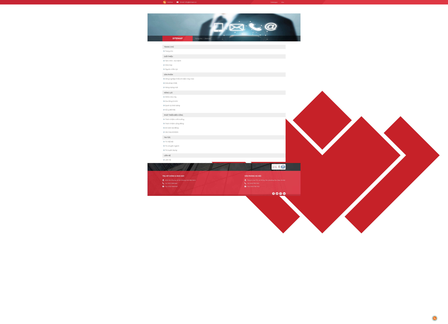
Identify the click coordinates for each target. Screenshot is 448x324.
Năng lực (168, 93)
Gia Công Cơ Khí (171, 101)
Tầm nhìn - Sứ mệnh (173, 61)
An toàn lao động (172, 128)
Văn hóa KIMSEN (171, 132)
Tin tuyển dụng (171, 150)
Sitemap (177, 38)
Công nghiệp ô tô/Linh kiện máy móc (179, 79)
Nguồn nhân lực (171, 69)
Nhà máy (168, 65)
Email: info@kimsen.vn (188, 2)
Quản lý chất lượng (172, 105)
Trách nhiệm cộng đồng (174, 124)
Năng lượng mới (171, 87)
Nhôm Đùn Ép (171, 97)
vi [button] (282, 2)
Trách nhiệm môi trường (174, 119)
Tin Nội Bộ (169, 142)
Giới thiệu (168, 56)
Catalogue (274, 2)
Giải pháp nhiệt (171, 83)
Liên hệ (167, 156)
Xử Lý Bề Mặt (170, 110)
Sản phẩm (168, 75)
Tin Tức (167, 137)
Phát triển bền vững (173, 115)
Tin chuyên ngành (172, 146)
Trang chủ (198, 38)
